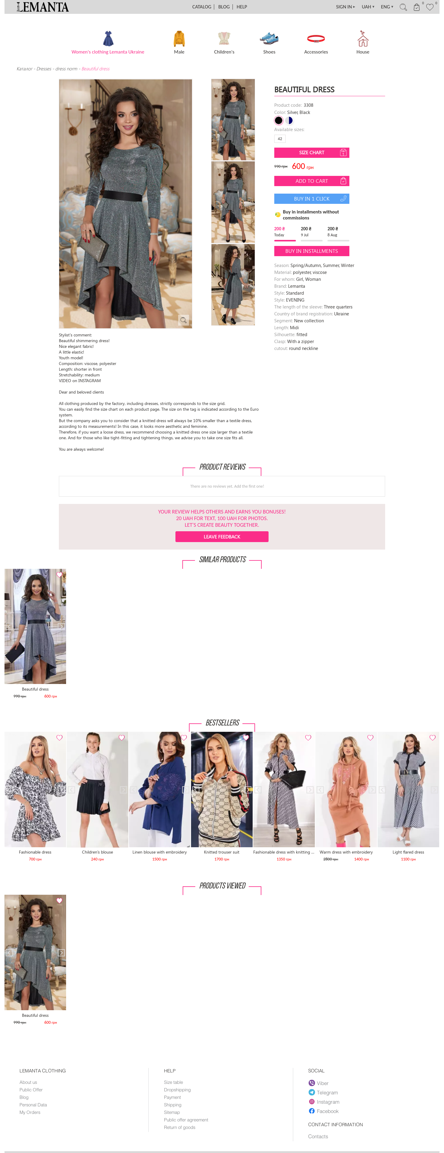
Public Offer (31, 1089)
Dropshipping (177, 1089)
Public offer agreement (186, 1119)
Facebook (324, 1111)
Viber (319, 1083)
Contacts (318, 1136)
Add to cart (322, 180)
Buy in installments (311, 250)
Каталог (25, 69)
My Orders (30, 1112)
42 (280, 138)
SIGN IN (346, 7)
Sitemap (172, 1112)
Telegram (323, 1092)
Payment (172, 1097)
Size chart (323, 152)
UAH (368, 7)
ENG (387, 7)
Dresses (43, 69)
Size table (173, 1082)
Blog (224, 7)
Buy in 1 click (321, 198)
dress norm (66, 69)
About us (28, 1082)
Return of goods (179, 1127)
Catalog (201, 7)
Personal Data (33, 1104)
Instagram (324, 1101)
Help (242, 7)
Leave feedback (222, 536)
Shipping (172, 1104)
